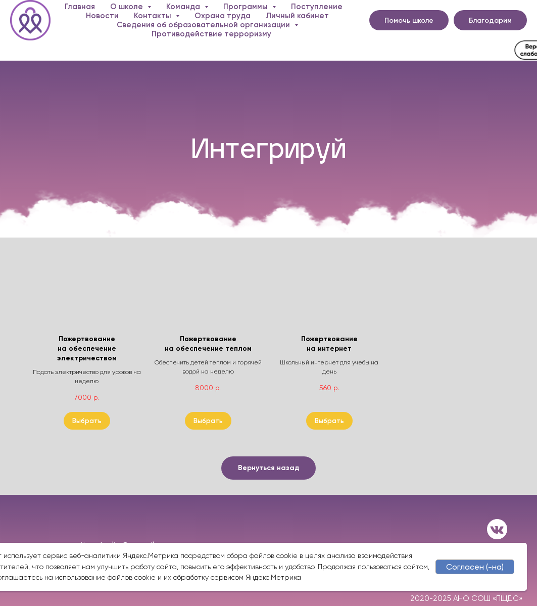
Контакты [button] (153, 15)
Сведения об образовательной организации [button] (204, 24)
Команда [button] (184, 6)
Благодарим (490, 20)
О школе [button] (127, 6)
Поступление (317, 6)
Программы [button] (246, 6)
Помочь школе (408, 20)
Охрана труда (222, 15)
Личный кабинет (297, 15)
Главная (80, 6)
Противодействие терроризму (211, 33)
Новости (102, 15)
